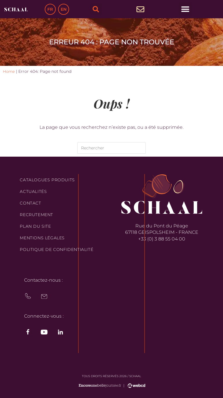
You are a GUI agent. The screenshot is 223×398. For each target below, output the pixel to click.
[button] (96, 9)
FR (50, 9)
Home (9, 71)
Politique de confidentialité (56, 249)
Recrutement (36, 214)
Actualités (33, 191)
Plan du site (35, 226)
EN (63, 9)
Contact (30, 203)
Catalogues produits (47, 179)
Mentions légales (42, 237)
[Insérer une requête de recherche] (111, 148)
